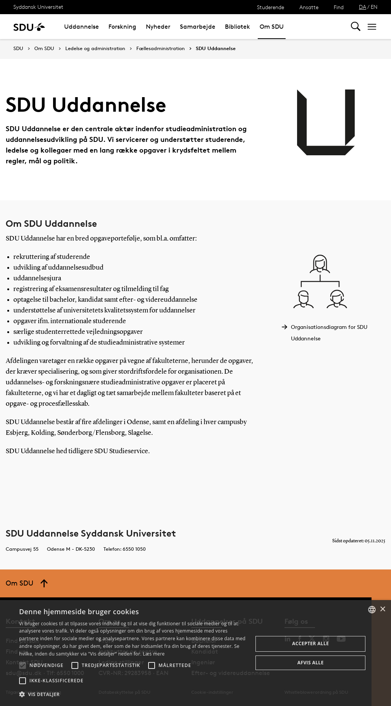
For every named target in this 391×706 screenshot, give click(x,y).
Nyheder (158, 26)
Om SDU (272, 26)
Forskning (122, 26)
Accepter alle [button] (310, 643)
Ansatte (308, 7)
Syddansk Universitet (38, 6)
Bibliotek (237, 26)
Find (339, 7)
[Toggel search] (355, 26)
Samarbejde (197, 26)
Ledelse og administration (95, 48)
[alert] (195, 653)
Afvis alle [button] (310, 662)
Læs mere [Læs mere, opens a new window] (154, 654)
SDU (18, 48)
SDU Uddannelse (216, 48)
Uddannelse (81, 26)
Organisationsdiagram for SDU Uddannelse (329, 333)
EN (374, 6)
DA (362, 6)
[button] (22, 665)
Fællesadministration (160, 48)
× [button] (382, 609)
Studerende (270, 7)
